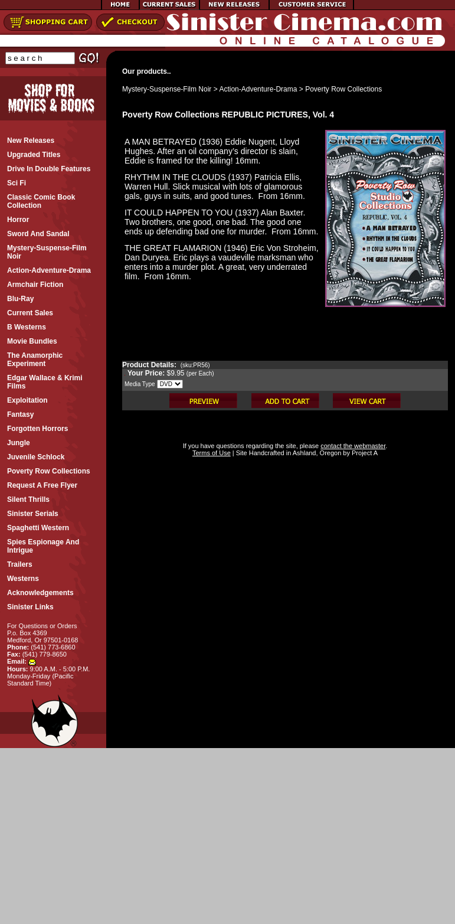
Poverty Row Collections (343, 89)
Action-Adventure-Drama (258, 89)
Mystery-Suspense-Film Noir (166, 89)
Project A (364, 452)
